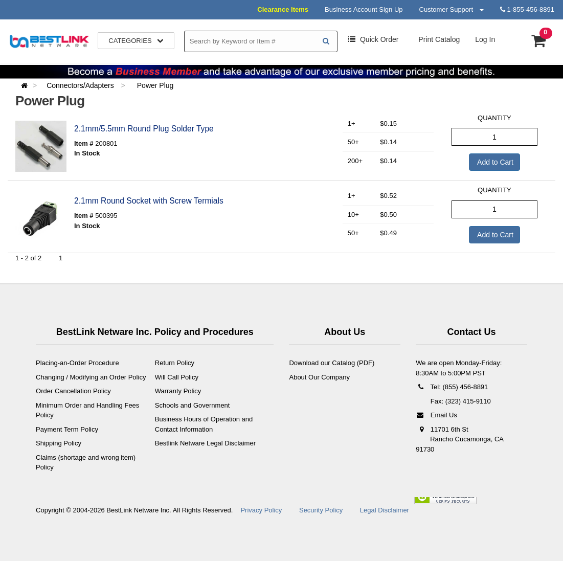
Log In (485, 39)
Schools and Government (192, 405)
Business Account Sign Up (363, 9)
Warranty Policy (178, 391)
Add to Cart (494, 162)
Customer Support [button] (451, 9)
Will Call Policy (176, 377)
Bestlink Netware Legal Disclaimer (205, 443)
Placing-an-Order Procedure (77, 363)
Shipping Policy (58, 443)
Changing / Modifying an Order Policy (91, 377)
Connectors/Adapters (81, 85)
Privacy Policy (261, 510)
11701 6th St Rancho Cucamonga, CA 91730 (459, 439)
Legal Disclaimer (384, 510)
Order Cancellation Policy (73, 391)
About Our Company (319, 377)
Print (438, 39)
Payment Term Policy (67, 429)
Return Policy (174, 363)
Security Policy (321, 510)
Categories (136, 40)
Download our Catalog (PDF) (331, 363)
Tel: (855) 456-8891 (452, 387)
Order (373, 39)
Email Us (436, 415)
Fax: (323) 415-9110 (459, 401)
